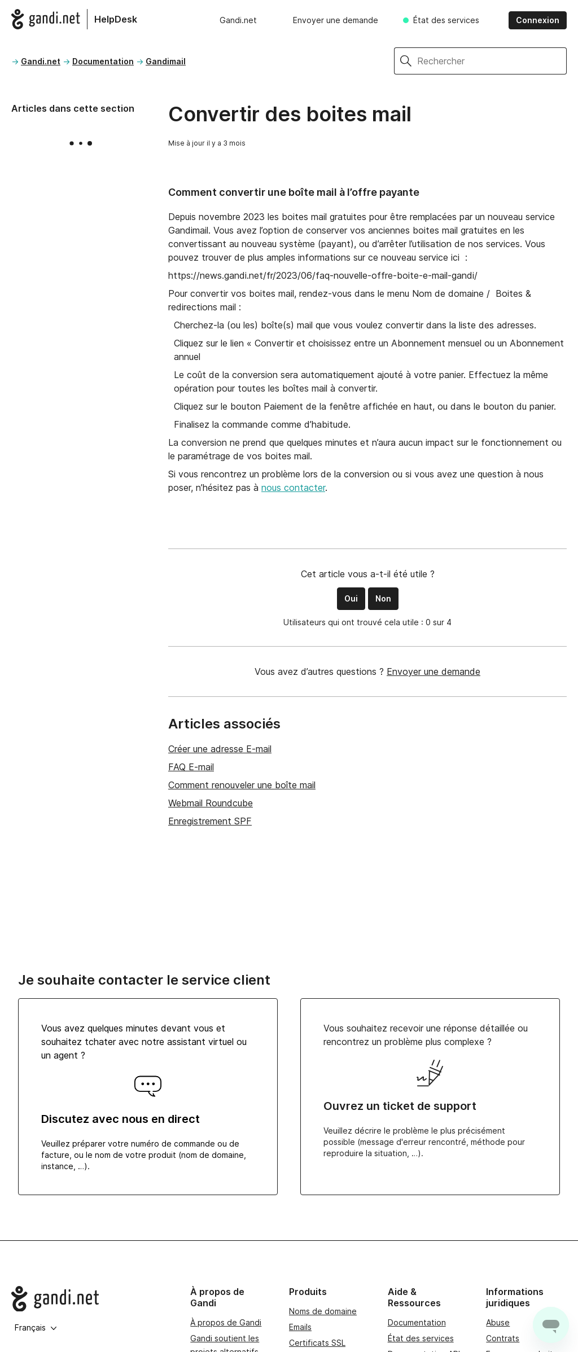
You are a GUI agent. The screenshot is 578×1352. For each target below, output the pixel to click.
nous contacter (293, 487)
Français (36, 1327)
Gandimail (166, 61)
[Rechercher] (492, 60)
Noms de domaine (323, 1311)
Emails (300, 1327)
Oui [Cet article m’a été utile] (351, 598)
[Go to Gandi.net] (91, 1299)
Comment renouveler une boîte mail (242, 785)
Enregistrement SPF (210, 821)
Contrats (502, 1338)
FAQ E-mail (191, 766)
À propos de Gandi (225, 1322)
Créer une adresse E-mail (220, 748)
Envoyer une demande (335, 20)
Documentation (103, 61)
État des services (446, 20)
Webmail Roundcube (210, 803)
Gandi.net (238, 20)
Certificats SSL (317, 1342)
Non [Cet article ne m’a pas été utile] (383, 598)
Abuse (498, 1322)
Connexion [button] (537, 20)
